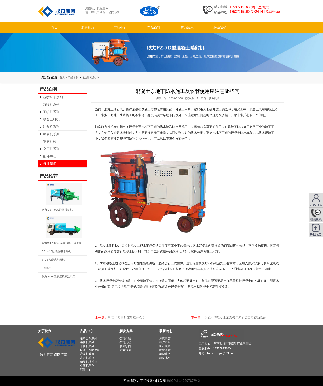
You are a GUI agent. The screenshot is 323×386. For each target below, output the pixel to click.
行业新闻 (49, 163)
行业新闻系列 (90, 77)
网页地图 (165, 357)
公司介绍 (125, 338)
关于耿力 (44, 331)
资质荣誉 (165, 338)
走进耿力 (87, 27)
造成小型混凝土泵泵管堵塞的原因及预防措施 (235, 317)
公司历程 (125, 342)
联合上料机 (51, 119)
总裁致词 (125, 350)
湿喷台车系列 (53, 97)
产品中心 (120, 27)
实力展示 (187, 27)
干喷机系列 (51, 112)
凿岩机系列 (51, 134)
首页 (54, 27)
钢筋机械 (49, 141)
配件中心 (49, 156)
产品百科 (153, 27)
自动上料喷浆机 (90, 350)
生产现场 (165, 346)
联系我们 (220, 27)
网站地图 (165, 354)
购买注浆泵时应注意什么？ (126, 317)
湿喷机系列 (51, 104)
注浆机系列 (51, 126)
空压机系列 (51, 149)
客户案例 (165, 342)
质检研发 (165, 350)
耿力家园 (125, 346)
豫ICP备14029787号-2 (183, 381)
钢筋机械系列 (88, 361)
